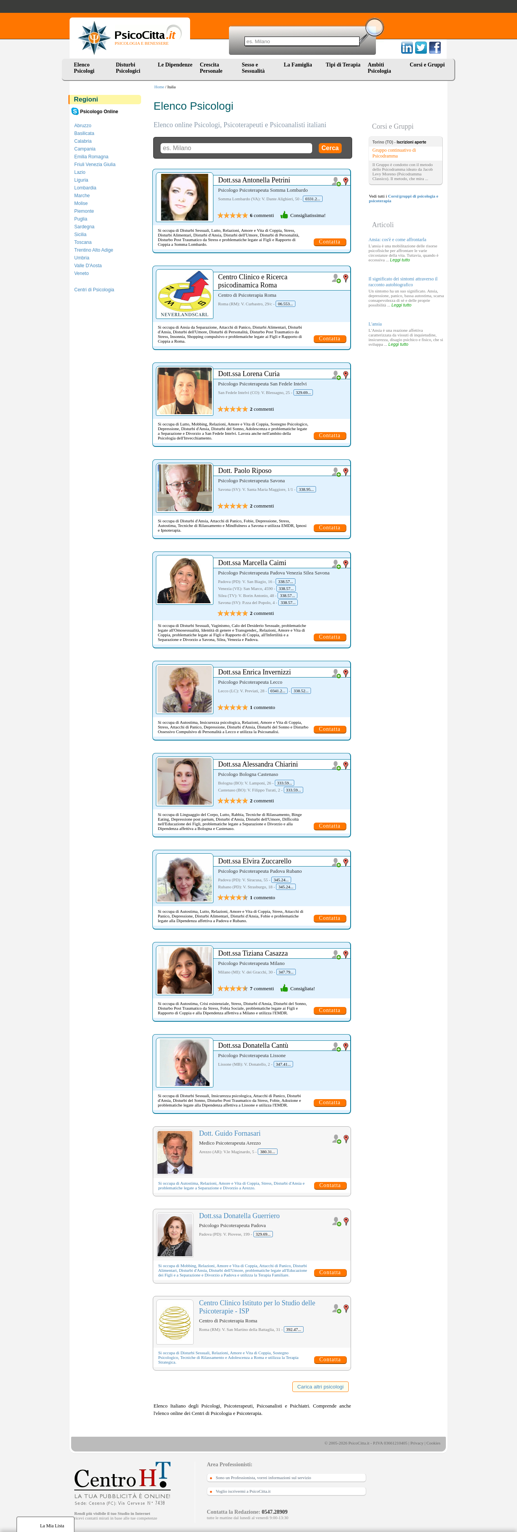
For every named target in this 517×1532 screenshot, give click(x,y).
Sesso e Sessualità (253, 68)
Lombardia (85, 188)
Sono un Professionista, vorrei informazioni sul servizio (263, 1477)
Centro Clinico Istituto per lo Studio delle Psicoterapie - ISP (257, 1307)
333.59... (284, 783)
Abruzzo (82, 125)
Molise (81, 203)
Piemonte (84, 211)
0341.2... (278, 690)
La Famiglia (299, 65)
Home (159, 87)
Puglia (80, 219)
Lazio (80, 172)
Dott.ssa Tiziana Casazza (253, 953)
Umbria (81, 258)
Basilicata (84, 133)
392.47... (293, 1329)
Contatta (330, 242)
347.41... (283, 1064)
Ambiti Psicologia (379, 68)
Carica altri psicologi (320, 1387)
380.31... (267, 1151)
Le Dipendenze (175, 65)
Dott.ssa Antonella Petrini (254, 180)
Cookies (433, 1443)
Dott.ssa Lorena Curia (248, 374)
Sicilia (80, 234)
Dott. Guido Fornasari (229, 1133)
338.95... (306, 489)
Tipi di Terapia (343, 65)
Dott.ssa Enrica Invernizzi (254, 672)
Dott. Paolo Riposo (245, 470)
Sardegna (84, 226)
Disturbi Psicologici (128, 68)
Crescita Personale (211, 68)
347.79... (286, 972)
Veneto (81, 273)
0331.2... (312, 198)
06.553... (285, 303)
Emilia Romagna (91, 156)
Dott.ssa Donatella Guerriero (239, 1216)
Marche (82, 195)
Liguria (81, 180)
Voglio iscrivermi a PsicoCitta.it (243, 1491)
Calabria (83, 141)
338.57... (285, 581)
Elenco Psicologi (84, 68)
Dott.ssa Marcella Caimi (252, 563)
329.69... (303, 392)
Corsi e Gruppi (427, 65)
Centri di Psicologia (94, 289)
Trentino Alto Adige (93, 250)
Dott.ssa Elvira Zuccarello (254, 861)
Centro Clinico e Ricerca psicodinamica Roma (252, 281)
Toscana (83, 242)
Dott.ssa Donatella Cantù (253, 1045)
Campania (85, 149)
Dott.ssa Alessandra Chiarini (258, 764)
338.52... (301, 690)
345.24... (281, 879)
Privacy (417, 1443)
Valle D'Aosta (88, 265)
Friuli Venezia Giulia (94, 164)
